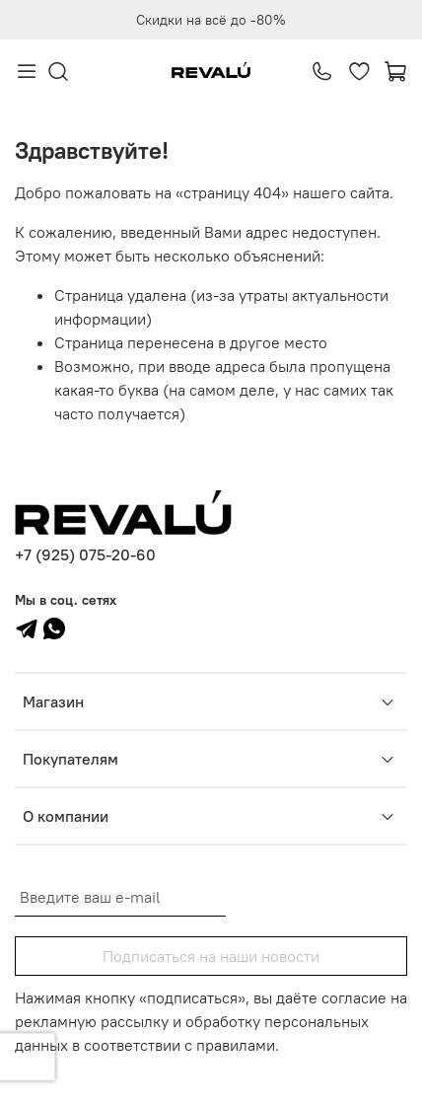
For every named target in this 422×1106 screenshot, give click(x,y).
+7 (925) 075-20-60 (85, 554)
